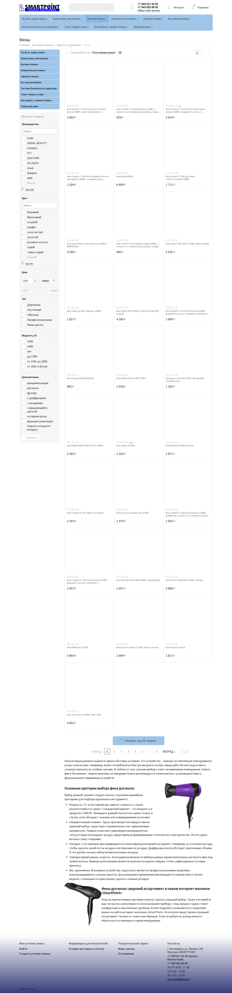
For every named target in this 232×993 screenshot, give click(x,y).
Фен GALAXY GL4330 (175, 647)
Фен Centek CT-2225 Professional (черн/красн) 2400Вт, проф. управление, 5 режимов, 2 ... (86, 110)
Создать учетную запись (34, 953)
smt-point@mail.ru (178, 979)
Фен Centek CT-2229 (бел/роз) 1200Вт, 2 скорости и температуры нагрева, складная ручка (138, 110)
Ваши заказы (126, 949)
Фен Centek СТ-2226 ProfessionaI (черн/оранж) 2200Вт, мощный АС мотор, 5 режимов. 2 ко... (185, 110)
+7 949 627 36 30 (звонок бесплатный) (182, 957)
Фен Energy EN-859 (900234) (80, 378)
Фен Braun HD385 (124, 176)
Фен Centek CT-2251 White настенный (85, 513)
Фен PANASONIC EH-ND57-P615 (131, 378)
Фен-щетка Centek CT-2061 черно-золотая (137, 647)
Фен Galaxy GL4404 (125, 445)
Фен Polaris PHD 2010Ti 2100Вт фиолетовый (187, 243)
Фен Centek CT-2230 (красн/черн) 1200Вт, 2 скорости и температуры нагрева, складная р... (138, 245)
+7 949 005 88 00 (148, 7)
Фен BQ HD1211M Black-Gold (179, 445)
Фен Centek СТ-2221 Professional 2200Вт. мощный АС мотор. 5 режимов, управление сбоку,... (187, 312)
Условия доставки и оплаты (86, 949)
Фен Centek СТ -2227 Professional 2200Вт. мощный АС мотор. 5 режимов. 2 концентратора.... (87, 581)
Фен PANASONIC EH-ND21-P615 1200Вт (85, 445)
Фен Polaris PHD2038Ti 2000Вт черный (184, 580)
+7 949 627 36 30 (148, 4)
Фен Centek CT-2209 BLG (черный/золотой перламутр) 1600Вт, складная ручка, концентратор (88, 177)
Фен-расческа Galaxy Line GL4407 (132, 513)
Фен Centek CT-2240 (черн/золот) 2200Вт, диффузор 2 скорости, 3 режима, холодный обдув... (188, 514)
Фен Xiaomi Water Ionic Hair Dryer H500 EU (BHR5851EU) (87, 245)
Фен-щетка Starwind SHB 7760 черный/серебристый (185, 379)
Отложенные (126, 953)
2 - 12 (184, 751)
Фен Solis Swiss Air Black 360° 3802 (84, 714)
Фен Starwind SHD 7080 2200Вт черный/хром (138, 580)
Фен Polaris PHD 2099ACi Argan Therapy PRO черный (137, 312)
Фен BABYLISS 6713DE (77, 647)
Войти (23, 949)
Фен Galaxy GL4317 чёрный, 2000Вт (84, 311)
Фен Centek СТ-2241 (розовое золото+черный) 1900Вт (180, 177)
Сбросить (30, 438)
